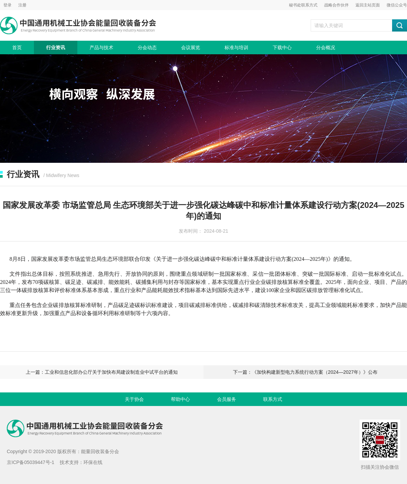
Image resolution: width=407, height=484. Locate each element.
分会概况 (325, 47)
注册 (22, 5)
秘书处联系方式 (303, 5)
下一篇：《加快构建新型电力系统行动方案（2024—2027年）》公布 (305, 372)
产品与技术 (101, 47)
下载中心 (282, 47)
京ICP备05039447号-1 (30, 462)
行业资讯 (55, 47)
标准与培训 (236, 47)
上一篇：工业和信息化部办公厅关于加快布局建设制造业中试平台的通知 (102, 372)
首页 (17, 47)
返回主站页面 (367, 5)
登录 (7, 5)
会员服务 (226, 399)
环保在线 (92, 462)
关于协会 (134, 399)
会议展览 (190, 47)
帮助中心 (180, 399)
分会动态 (147, 47)
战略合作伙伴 (336, 5)
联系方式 (272, 399)
